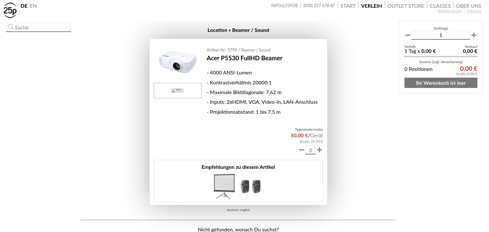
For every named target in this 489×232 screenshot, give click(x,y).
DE (24, 6)
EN (33, 6)
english (245, 210)
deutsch (232, 210)
